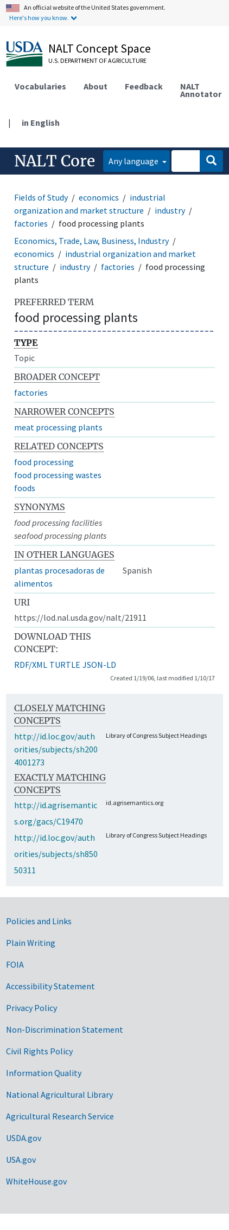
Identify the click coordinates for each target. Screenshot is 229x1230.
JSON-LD (99, 664)
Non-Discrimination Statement (64, 1029)
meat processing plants (58, 427)
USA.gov (21, 1159)
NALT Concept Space (99, 48)
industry (170, 210)
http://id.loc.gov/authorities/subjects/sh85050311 (56, 853)
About (95, 86)
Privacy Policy (31, 1007)
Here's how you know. (39, 18)
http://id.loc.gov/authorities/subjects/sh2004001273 (56, 749)
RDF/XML (30, 664)
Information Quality (43, 1072)
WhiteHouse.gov (36, 1181)
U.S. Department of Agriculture (97, 60)
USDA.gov (23, 1137)
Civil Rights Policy (39, 1051)
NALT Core (54, 161)
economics (99, 197)
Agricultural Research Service (60, 1116)
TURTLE (64, 664)
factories (31, 223)
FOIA (15, 964)
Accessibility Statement (50, 986)
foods (24, 487)
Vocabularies (40, 86)
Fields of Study (41, 197)
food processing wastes (57, 474)
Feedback (144, 86)
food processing (44, 461)
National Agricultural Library (59, 1094)
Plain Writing (30, 942)
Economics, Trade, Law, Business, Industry (91, 240)
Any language (134, 161)
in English (41, 122)
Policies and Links (39, 921)
